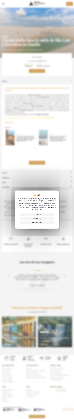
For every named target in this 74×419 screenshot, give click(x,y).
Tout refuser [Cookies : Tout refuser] (37, 218)
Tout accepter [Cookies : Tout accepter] (37, 214)
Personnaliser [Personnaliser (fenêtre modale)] (37, 222)
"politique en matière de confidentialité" (42, 207)
